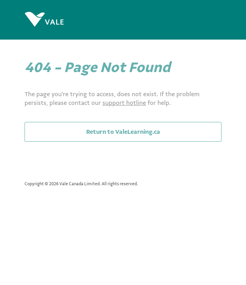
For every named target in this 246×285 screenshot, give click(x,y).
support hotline (124, 102)
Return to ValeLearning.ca (123, 131)
